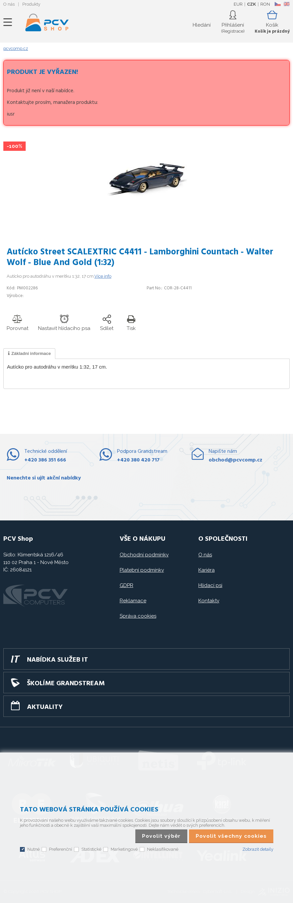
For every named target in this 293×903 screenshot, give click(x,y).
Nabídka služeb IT (57, 660)
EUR (238, 4)
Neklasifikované (162, 849)
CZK (251, 4)
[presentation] (29, 354)
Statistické (91, 849)
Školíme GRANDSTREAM (66, 683)
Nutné (33, 849)
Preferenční (60, 849)
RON (265, 4)
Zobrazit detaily (257, 849)
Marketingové (124, 849)
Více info (102, 276)
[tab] (29, 353)
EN (287, 4)
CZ (277, 4)
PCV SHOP (47, 22)
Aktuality (45, 707)
